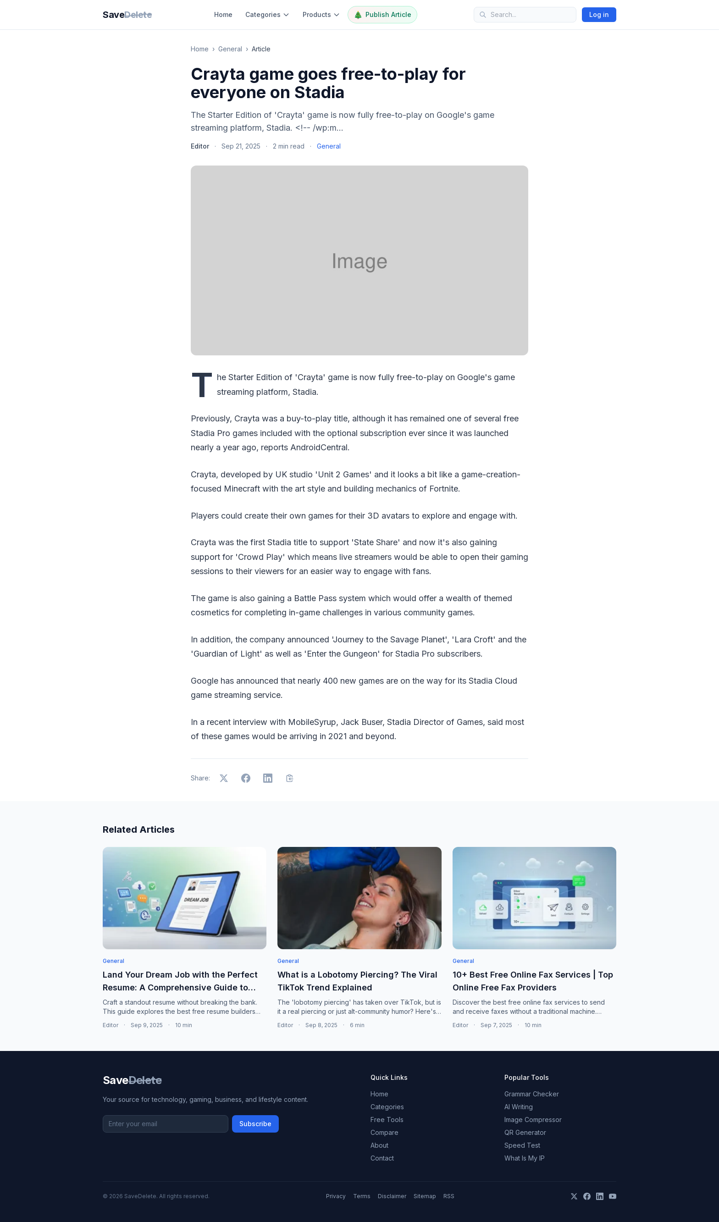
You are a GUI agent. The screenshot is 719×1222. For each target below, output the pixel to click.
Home (223, 14)
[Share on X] (224, 778)
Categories (267, 14)
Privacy (336, 1196)
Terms (362, 1196)
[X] (574, 1196)
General (230, 49)
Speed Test (522, 1145)
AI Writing (518, 1107)
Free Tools (387, 1119)
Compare (384, 1132)
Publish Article (382, 14)
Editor (200, 146)
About (379, 1145)
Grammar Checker (531, 1094)
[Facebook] (587, 1196)
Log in (599, 14)
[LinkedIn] (599, 1196)
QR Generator (525, 1132)
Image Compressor (533, 1119)
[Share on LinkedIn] (268, 778)
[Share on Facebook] (246, 778)
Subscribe (255, 1124)
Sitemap (425, 1196)
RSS (448, 1196)
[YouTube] (612, 1196)
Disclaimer (392, 1196)
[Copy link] (290, 778)
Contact (382, 1158)
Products (321, 14)
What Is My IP (524, 1158)
